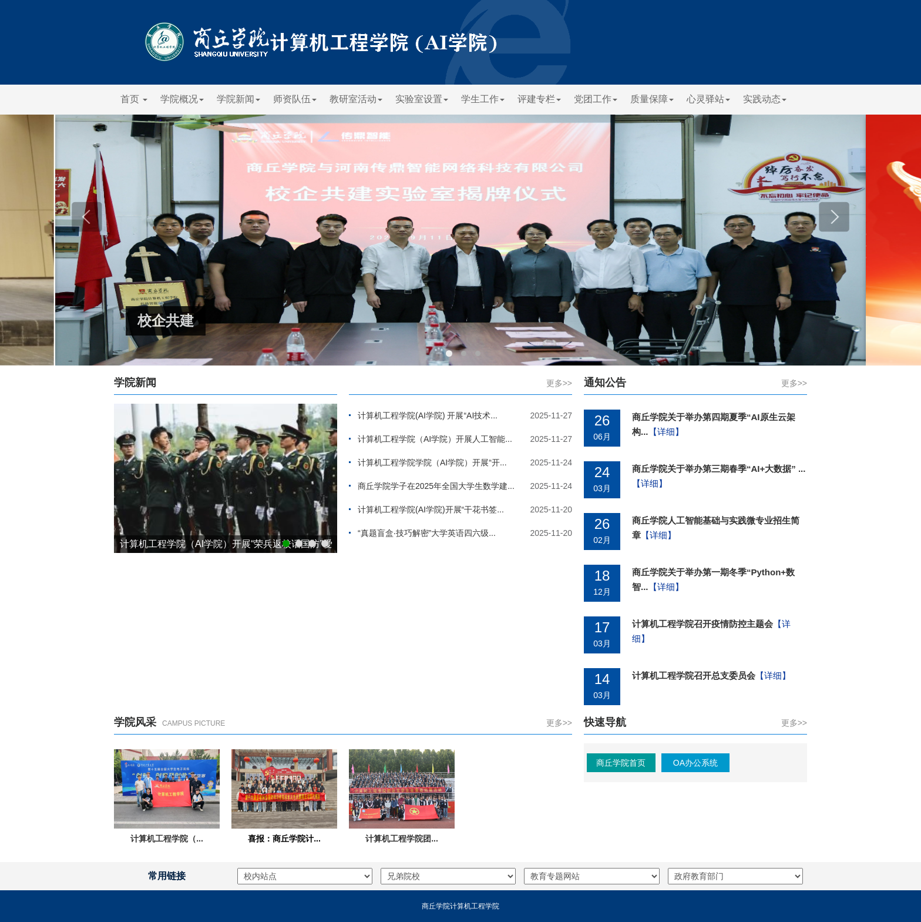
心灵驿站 (708, 99)
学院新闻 (238, 99)
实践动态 (764, 99)
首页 (133, 99)
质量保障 (652, 99)
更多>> (559, 383)
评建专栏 (539, 99)
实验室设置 (421, 99)
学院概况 (182, 99)
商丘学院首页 (621, 762)
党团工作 (595, 99)
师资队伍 (295, 99)
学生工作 (483, 99)
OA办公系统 (695, 762)
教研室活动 (356, 99)
